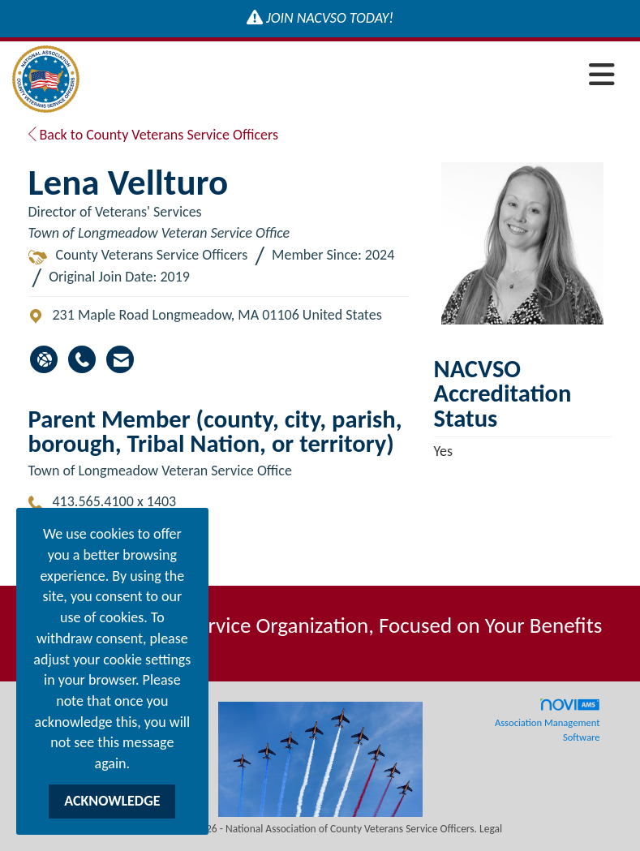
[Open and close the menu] (352, 75)
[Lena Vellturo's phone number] (82, 359)
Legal (490, 829)
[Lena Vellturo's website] (43, 359)
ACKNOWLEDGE (112, 801)
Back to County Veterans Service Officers (153, 135)
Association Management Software (547, 720)
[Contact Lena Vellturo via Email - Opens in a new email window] (120, 359)
